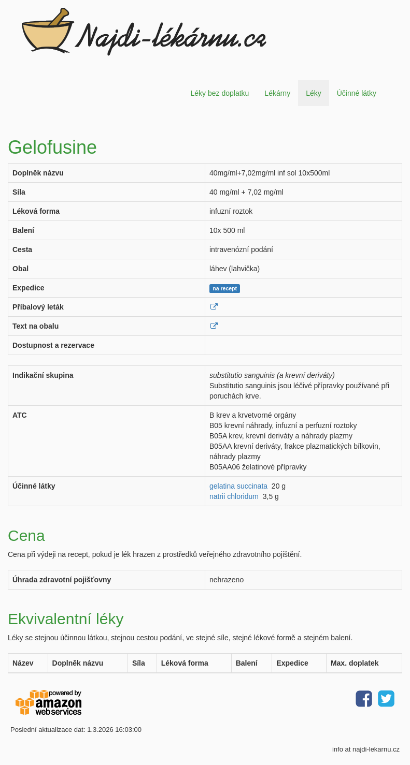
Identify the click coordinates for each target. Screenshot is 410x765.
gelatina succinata (238, 486)
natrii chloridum (234, 496)
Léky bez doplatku (219, 93)
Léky (313, 93)
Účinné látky (356, 93)
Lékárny (277, 93)
